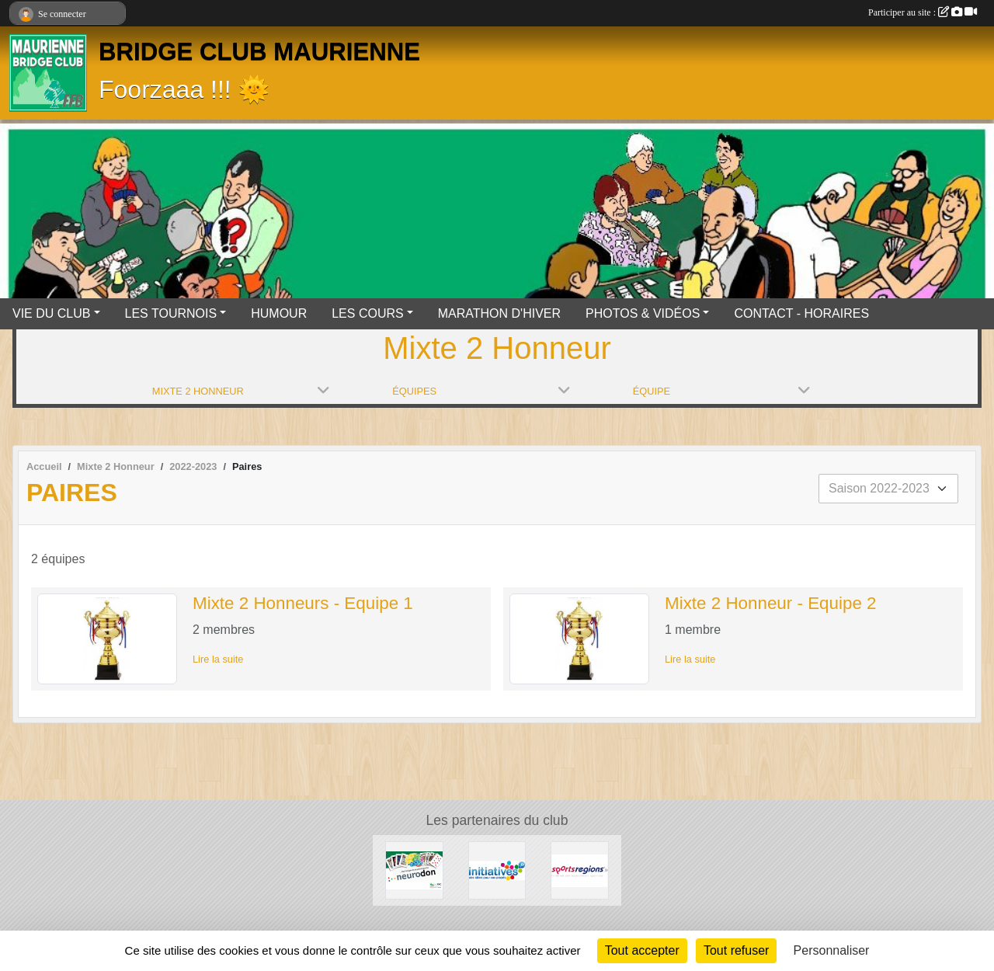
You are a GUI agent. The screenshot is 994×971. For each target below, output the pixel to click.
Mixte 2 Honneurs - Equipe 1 (303, 603)
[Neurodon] (414, 869)
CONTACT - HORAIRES (801, 313)
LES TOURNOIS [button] (171, 313)
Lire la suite (218, 659)
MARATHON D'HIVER (499, 313)
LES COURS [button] (367, 313)
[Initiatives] (497, 869)
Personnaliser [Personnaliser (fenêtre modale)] (832, 950)
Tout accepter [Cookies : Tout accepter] (642, 950)
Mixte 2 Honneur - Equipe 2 (771, 603)
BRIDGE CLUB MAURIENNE (259, 51)
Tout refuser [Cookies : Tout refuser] (736, 950)
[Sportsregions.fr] (580, 869)
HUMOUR (279, 313)
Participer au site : (922, 12)
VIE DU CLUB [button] (51, 313)
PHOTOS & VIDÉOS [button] (643, 313)
